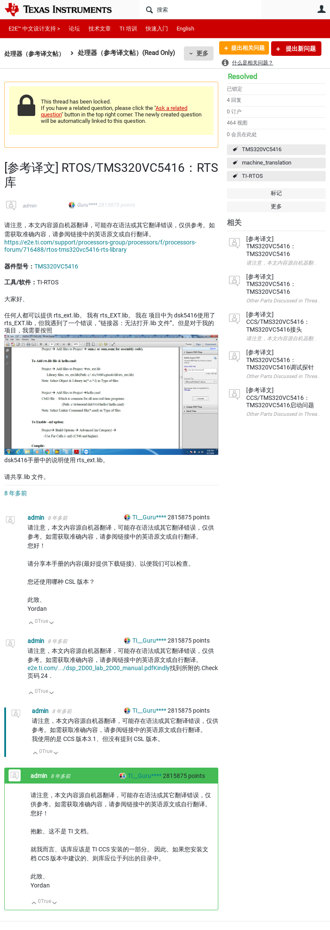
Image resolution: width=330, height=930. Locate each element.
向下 (51, 623)
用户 (321, 9)
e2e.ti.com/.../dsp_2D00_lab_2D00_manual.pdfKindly (99, 668)
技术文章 (100, 28)
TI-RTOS (252, 176)
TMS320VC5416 (261, 149)
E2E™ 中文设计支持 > (34, 28)
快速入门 (157, 28)
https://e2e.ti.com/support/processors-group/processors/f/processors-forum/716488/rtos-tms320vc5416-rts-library (100, 246)
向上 (31, 623)
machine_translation (266, 162)
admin (29, 206)
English (185, 28)
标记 (276, 193)
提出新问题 (300, 48)
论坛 (74, 28)
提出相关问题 (245, 48)
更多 (207, 53)
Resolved (242, 76)
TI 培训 (128, 28)
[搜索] (200, 9)
